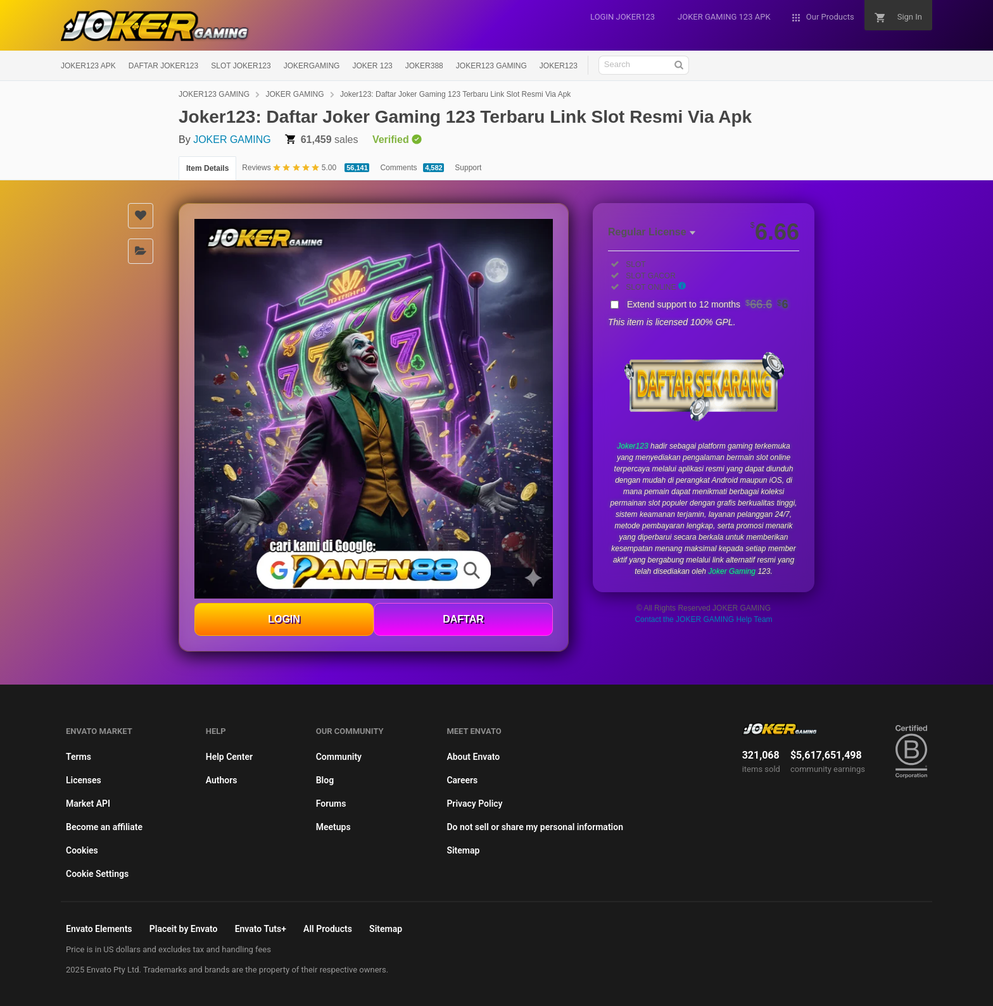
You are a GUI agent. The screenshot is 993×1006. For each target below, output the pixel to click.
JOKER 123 (372, 65)
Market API (88, 803)
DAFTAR (463, 619)
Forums (331, 803)
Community (339, 757)
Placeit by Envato (183, 929)
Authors (221, 780)
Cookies (82, 850)
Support (468, 167)
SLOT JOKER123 (241, 65)
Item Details (207, 168)
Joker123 (632, 446)
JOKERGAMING (312, 65)
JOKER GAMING (294, 94)
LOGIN (284, 619)
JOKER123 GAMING (491, 65)
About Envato (473, 757)
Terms (78, 757)
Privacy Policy (474, 803)
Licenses (83, 780)
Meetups (333, 827)
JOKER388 (424, 65)
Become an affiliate (104, 827)
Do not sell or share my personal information (534, 827)
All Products (327, 929)
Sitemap (462, 850)
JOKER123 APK (88, 65)
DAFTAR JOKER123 (163, 65)
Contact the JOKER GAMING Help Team (703, 619)
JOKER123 (559, 65)
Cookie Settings (97, 874)
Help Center (229, 757)
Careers (462, 780)
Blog (325, 780)
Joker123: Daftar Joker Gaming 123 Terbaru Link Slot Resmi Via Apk (455, 94)
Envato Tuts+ (260, 929)
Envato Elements (99, 929)
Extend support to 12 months (707, 304)
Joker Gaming (732, 571)
